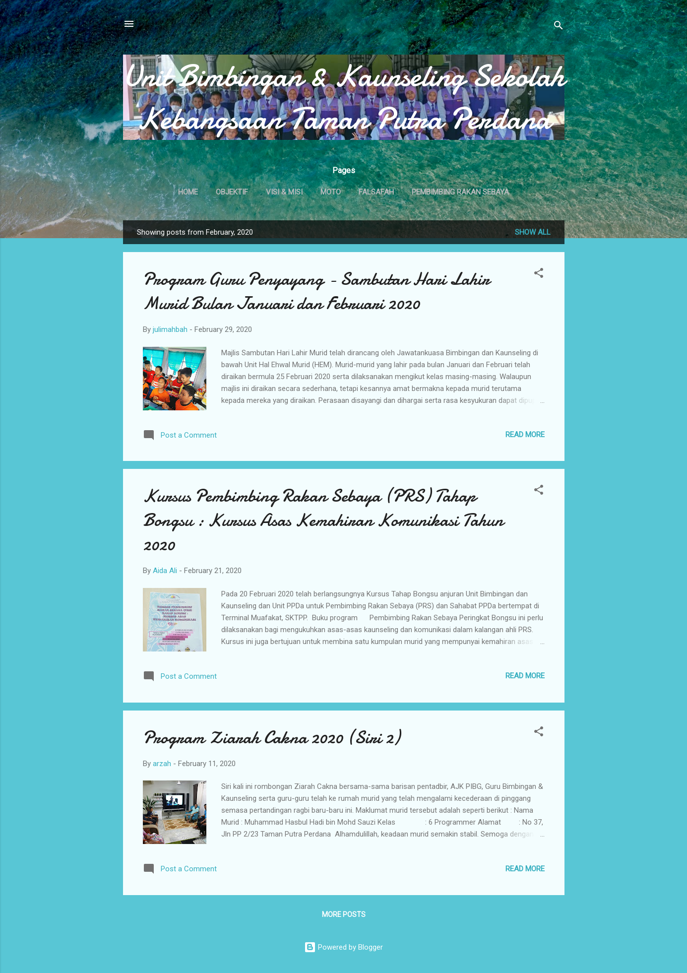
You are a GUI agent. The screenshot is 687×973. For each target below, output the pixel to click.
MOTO (330, 192)
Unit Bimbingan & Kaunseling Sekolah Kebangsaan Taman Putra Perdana (343, 97)
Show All (533, 232)
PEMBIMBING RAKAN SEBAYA (460, 192)
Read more (525, 434)
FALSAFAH (376, 192)
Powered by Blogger (343, 947)
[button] (539, 274)
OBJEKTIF (232, 192)
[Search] (558, 27)
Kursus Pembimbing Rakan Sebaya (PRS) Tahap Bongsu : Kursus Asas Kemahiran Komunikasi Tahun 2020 (323, 520)
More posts (344, 914)
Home (188, 192)
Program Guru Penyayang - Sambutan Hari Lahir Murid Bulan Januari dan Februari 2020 (316, 291)
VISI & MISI (284, 192)
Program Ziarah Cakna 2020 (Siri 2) (271, 737)
